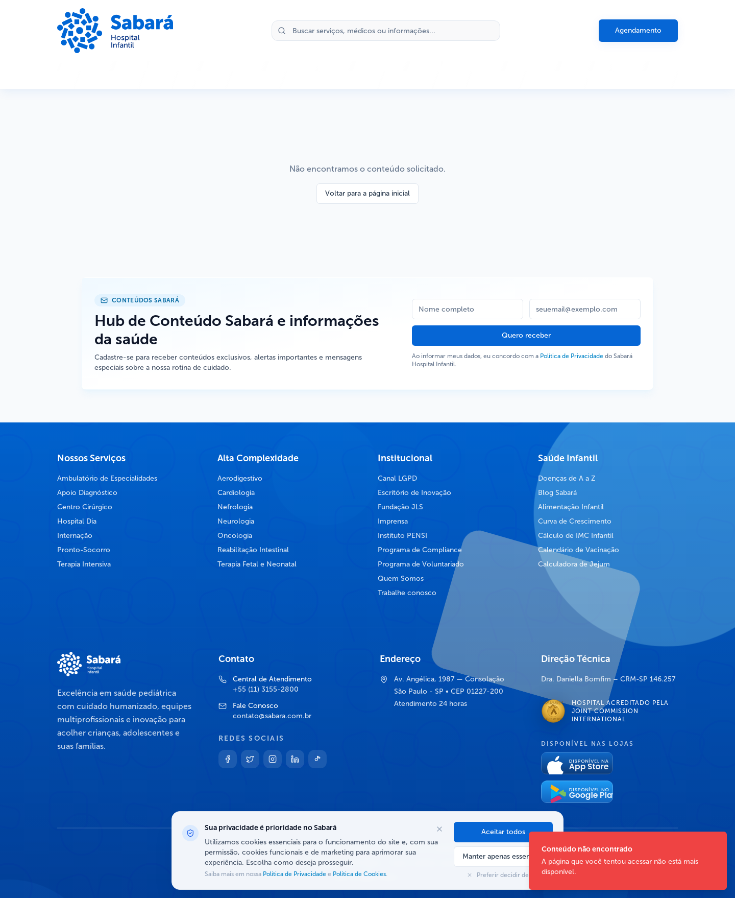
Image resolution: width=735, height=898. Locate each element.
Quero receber (526, 335)
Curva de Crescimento (574, 521)
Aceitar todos (503, 832)
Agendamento (638, 30)
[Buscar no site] (386, 30)
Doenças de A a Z (567, 478)
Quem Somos (401, 578)
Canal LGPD (397, 478)
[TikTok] (317, 759)
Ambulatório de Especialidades (107, 478)
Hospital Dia (76, 521)
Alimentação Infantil (571, 507)
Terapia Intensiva (84, 564)
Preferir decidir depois (503, 875)
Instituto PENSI (402, 535)
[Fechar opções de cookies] (439, 829)
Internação (74, 535)
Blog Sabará (557, 492)
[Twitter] (250, 759)
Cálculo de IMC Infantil (576, 535)
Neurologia (235, 521)
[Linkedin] (295, 759)
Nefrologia (235, 507)
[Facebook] (227, 759)
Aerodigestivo (239, 478)
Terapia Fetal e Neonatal (257, 564)
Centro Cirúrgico (84, 507)
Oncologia (234, 535)
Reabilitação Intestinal (253, 550)
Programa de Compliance (420, 550)
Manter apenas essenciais (503, 856)
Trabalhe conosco (407, 592)
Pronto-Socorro (83, 550)
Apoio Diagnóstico (87, 492)
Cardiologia (236, 492)
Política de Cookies (358, 874)
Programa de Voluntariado (421, 564)
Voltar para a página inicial (367, 193)
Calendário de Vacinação (578, 550)
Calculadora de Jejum (574, 564)
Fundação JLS (400, 507)
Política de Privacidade (571, 356)
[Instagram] (272, 759)
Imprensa (393, 521)
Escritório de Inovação (414, 492)
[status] (628, 861)
